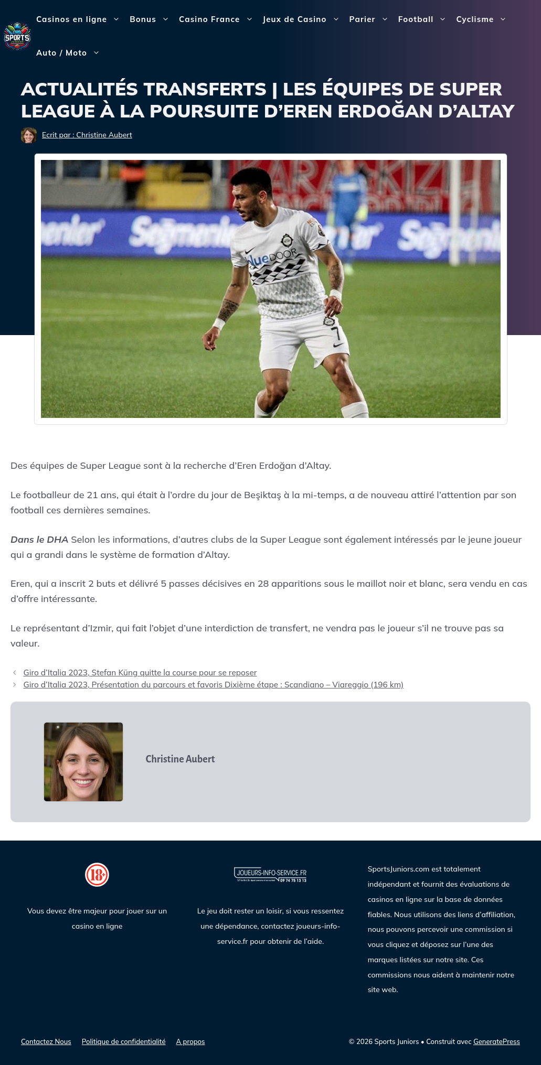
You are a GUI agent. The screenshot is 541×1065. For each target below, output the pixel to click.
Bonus (152, 19)
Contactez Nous (46, 1041)
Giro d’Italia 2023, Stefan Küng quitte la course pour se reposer (140, 672)
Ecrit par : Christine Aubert (87, 134)
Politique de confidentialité (124, 1041)
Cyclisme (484, 19)
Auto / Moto (70, 53)
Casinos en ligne (80, 19)
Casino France (218, 19)
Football (425, 19)
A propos (190, 1041)
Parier (371, 19)
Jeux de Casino (304, 19)
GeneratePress (496, 1041)
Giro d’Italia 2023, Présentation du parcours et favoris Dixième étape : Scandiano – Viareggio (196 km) (213, 685)
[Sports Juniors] (17, 35)
